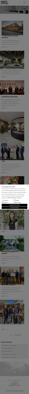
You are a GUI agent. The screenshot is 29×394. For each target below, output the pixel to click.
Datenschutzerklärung (11, 197)
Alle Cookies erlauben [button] (14, 207)
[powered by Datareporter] (28, 186)
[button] (17, 202)
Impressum (19, 197)
